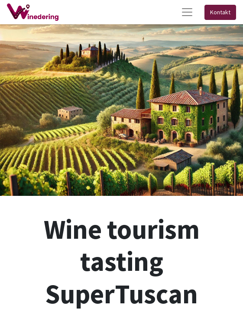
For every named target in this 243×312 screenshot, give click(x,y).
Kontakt (220, 12)
